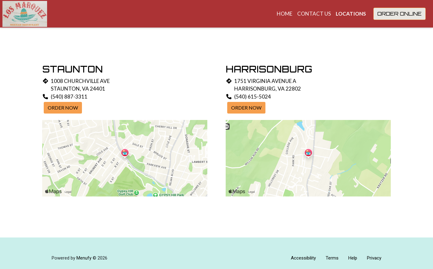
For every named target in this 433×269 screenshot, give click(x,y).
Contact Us (314, 13)
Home (284, 13)
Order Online (399, 13)
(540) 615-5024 (252, 96)
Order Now (63, 107)
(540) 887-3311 (69, 96)
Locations (351, 13)
